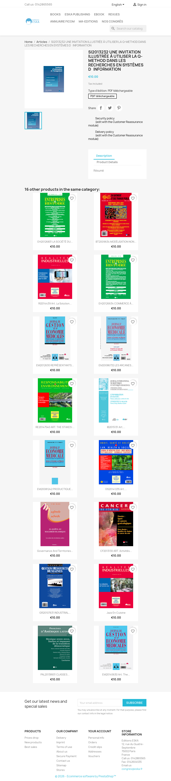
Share (100, 107)
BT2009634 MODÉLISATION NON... (116, 241)
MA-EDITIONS (88, 21)
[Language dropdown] (119, 5)
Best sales (31, 747)
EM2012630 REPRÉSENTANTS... (55, 365)
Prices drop (32, 737)
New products (33, 742)
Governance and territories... (55, 551)
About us (61, 751)
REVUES (114, 14)
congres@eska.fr (132, 769)
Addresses (95, 751)
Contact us (63, 760)
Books (55, 14)
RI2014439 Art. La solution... (55, 303)
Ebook (99, 14)
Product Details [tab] (107, 162)
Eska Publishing (77, 14)
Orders (92, 742)
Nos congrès (112, 21)
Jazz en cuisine (116, 612)
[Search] (128, 28)
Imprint (60, 742)
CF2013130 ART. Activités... (116, 551)
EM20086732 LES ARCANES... (116, 365)
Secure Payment (66, 756)
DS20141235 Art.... (116, 489)
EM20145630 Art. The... (116, 674)
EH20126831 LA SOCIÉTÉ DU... (55, 241)
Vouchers (94, 756)
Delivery (61, 737)
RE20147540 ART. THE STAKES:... (55, 427)
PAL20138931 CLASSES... (54, 674)
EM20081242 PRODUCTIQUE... (55, 489)
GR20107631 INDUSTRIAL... (55, 612)
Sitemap (61, 765)
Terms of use (64, 747)
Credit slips (95, 747)
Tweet (109, 107)
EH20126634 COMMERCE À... (116, 303)
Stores (60, 770)
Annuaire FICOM (62, 21)
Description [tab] (104, 156)
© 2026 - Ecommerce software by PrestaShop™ (85, 776)
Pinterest (118, 107)
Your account (99, 731)
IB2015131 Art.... (116, 427)
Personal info (96, 737)
